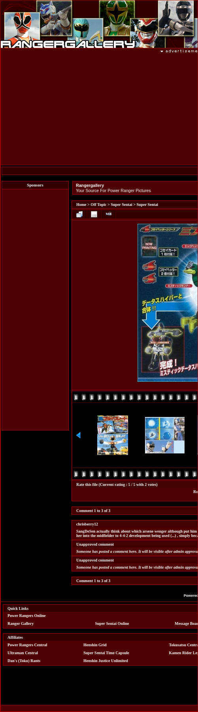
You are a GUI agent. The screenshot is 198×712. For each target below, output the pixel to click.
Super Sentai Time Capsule (106, 653)
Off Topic (98, 204)
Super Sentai (121, 204)
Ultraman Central (23, 653)
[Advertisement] (35, 309)
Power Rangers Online (26, 615)
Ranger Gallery (21, 623)
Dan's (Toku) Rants (24, 661)
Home (81, 204)
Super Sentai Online (112, 623)
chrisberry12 (87, 524)
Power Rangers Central (27, 645)
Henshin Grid (95, 645)
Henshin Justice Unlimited (105, 661)
